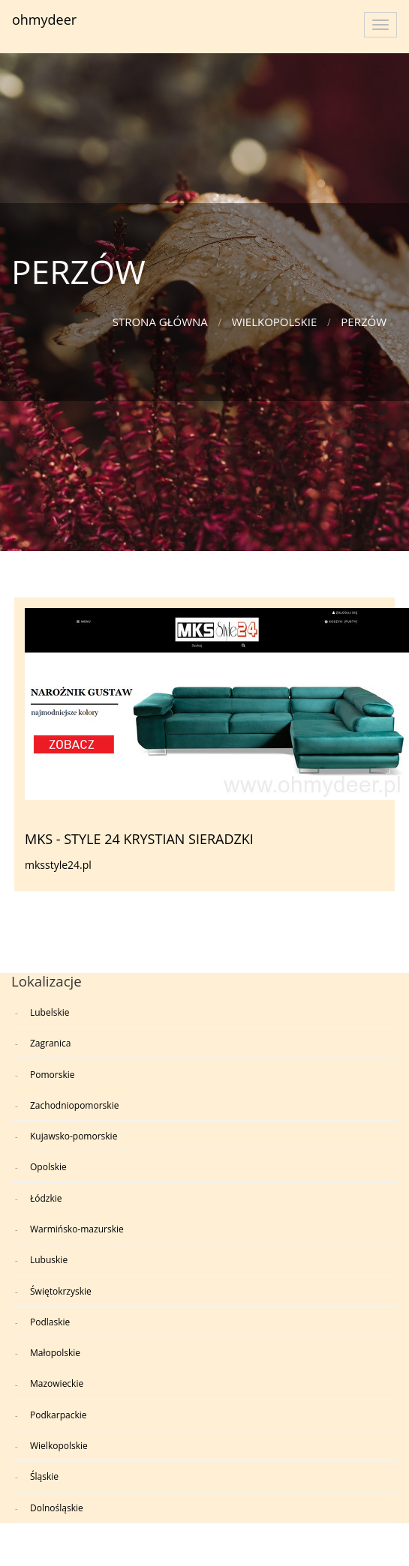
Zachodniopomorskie (74, 1105)
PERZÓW (363, 321)
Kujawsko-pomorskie (73, 1136)
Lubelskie (50, 1012)
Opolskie (48, 1166)
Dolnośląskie (56, 1508)
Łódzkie (46, 1198)
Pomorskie (52, 1074)
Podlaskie (50, 1322)
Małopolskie (55, 1352)
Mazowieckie (56, 1383)
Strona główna (160, 321)
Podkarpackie (58, 1415)
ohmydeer (44, 19)
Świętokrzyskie (61, 1291)
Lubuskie (49, 1259)
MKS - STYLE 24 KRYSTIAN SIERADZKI (139, 839)
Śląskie (44, 1476)
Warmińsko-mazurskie (77, 1229)
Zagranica (50, 1043)
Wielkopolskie (274, 321)
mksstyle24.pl (58, 865)
